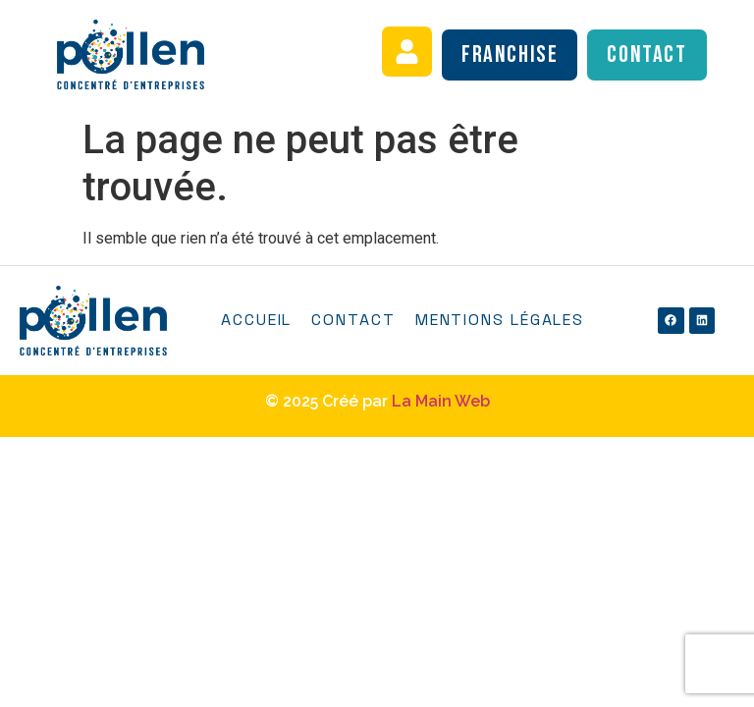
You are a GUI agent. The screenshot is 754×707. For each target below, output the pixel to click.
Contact (353, 319)
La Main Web (441, 401)
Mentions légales (499, 319)
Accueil (256, 319)
